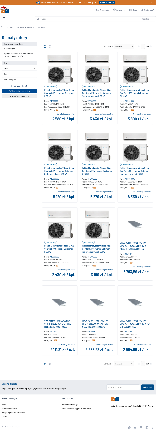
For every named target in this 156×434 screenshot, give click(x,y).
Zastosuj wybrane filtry (19, 91)
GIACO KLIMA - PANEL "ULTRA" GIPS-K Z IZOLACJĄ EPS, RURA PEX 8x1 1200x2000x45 (135, 323)
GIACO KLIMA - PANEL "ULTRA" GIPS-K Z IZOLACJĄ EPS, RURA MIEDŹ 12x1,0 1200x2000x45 (133, 245)
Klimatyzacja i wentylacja (25, 27)
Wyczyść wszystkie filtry (19, 96)
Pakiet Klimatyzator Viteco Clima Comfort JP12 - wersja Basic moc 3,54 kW (59, 93)
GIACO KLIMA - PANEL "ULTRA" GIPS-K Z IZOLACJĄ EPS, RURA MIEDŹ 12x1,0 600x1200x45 (57, 323)
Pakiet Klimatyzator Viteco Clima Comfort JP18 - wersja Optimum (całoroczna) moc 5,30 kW (59, 171)
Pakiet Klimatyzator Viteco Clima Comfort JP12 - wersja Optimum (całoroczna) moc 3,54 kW (97, 93)
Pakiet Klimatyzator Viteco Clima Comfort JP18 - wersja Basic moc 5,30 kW (135, 93)
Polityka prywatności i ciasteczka (13, 412)
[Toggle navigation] (4, 16)
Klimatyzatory (42, 27)
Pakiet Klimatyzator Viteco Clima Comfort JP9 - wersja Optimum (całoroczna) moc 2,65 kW (97, 248)
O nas (4, 405)
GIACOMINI (128, 254)
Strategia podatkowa (9, 409)
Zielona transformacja (70, 405)
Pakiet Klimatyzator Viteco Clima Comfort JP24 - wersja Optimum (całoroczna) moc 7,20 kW (134, 171)
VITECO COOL (54, 101)
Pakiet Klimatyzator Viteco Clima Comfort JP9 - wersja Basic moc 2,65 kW (59, 248)
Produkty (10, 27)
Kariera (4, 416)
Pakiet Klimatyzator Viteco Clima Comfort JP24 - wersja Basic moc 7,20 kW (97, 171)
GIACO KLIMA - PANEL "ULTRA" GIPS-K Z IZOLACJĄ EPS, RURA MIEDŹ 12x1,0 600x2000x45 (95, 323)
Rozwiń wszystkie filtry (19, 86)
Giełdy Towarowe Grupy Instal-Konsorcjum (76, 409)
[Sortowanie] (124, 46)
